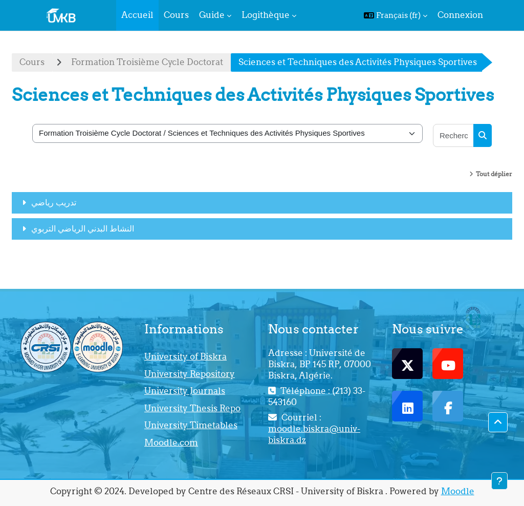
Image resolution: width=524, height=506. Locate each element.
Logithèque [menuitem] (266, 14)
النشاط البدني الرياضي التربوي (82, 228)
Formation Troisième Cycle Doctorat (147, 62)
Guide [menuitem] (212, 14)
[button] (395, 15)
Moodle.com (171, 442)
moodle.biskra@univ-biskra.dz (314, 434)
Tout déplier (494, 174)
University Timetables (190, 425)
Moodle (457, 491)
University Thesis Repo (192, 408)
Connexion (460, 14)
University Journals (184, 390)
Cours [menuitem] (176, 14)
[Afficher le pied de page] (499, 481)
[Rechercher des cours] (453, 135)
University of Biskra (185, 356)
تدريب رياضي (53, 202)
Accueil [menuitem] (137, 14)
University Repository (189, 374)
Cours (32, 62)
